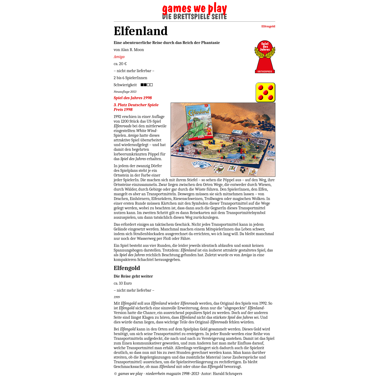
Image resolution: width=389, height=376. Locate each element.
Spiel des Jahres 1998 (133, 98)
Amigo (119, 56)
